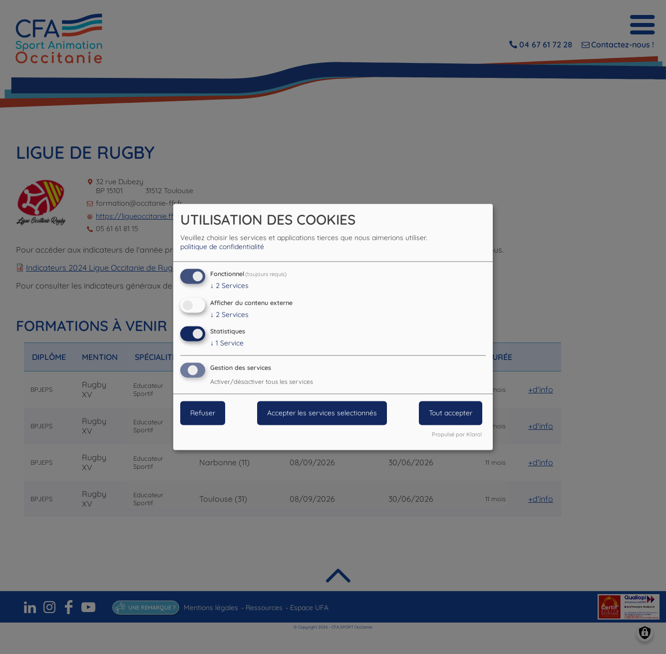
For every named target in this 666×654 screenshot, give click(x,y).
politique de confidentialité (222, 246)
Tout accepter (450, 413)
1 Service (227, 343)
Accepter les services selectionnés (322, 413)
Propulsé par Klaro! (457, 434)
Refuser (202, 413)
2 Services (229, 286)
